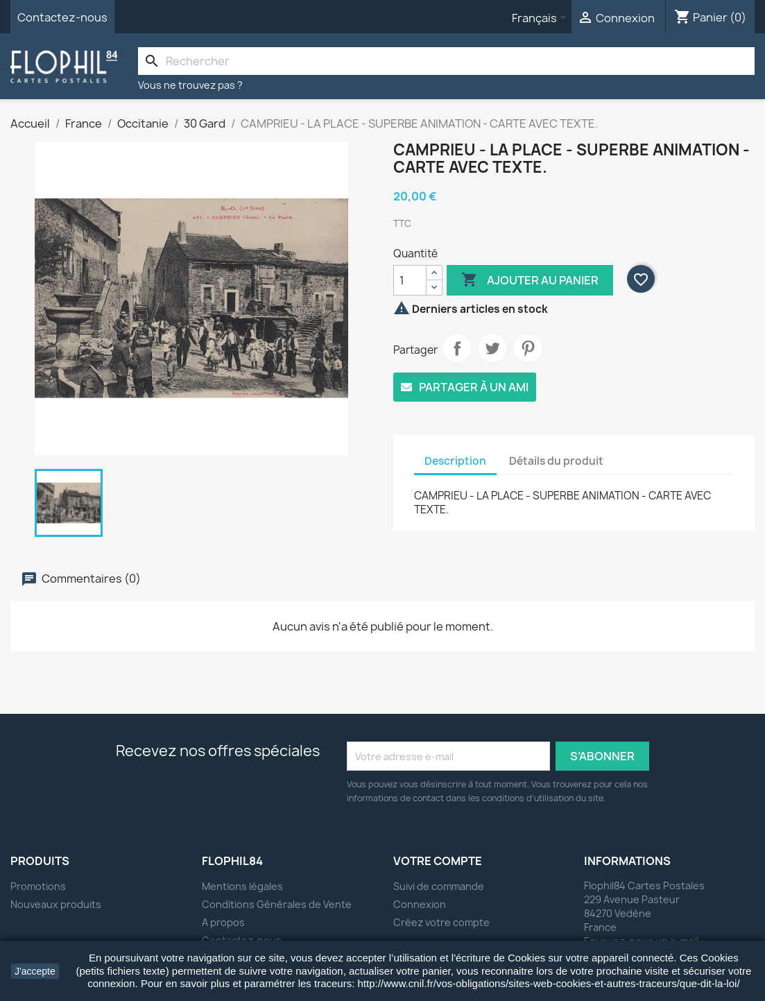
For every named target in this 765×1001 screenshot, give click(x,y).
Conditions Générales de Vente (277, 904)
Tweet (492, 348)
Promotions (38, 886)
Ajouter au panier (530, 280)
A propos (223, 922)
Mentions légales (242, 886)
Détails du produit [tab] (556, 461)
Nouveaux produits (55, 904)
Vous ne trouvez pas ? (190, 85)
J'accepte (35, 971)
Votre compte (437, 861)
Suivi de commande (438, 886)
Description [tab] (455, 461)
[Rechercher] (446, 61)
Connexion (419, 904)
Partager (457, 348)
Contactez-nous (62, 17)
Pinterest (528, 348)
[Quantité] (410, 280)
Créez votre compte (441, 922)
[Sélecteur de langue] (541, 18)
